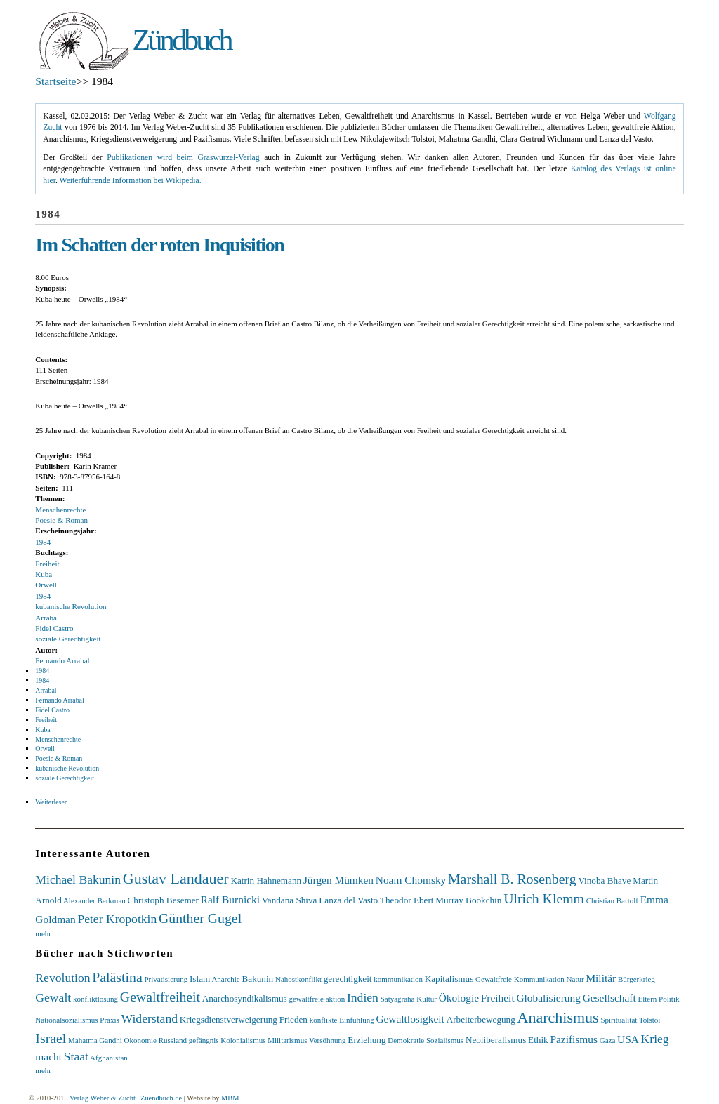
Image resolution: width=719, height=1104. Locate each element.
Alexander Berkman (94, 900)
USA (628, 1039)
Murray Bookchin (468, 900)
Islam (200, 978)
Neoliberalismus (496, 1040)
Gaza (608, 1040)
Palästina (117, 977)
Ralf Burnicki (230, 899)
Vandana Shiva (289, 900)
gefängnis (204, 1040)
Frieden (293, 1019)
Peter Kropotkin (117, 919)
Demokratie (406, 1040)
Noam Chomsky (411, 880)
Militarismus (287, 1040)
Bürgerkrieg (636, 979)
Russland (173, 1040)
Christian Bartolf (612, 900)
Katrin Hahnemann (265, 880)
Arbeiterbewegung (481, 1019)
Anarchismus (558, 1017)
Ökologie (459, 998)
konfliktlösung (95, 999)
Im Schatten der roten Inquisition (159, 244)
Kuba (43, 574)
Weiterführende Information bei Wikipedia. (131, 180)
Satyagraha (398, 999)
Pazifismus (574, 1039)
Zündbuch (182, 40)
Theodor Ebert (407, 900)
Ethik (538, 1040)
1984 (43, 542)
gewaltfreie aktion (317, 999)
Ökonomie (140, 1040)
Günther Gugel (200, 918)
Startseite (55, 81)
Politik (669, 999)
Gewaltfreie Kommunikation (520, 979)
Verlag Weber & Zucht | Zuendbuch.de (126, 1098)
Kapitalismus (449, 978)
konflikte (324, 1020)
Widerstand (149, 1018)
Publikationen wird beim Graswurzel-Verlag (183, 157)
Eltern (647, 999)
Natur (575, 979)
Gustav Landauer (176, 878)
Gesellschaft (609, 998)
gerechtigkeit (348, 978)
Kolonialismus (242, 1040)
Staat (76, 1056)
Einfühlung (356, 1020)
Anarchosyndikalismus (244, 998)
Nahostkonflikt (298, 979)
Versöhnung (327, 1040)
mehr (43, 933)
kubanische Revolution (70, 606)
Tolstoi (649, 1020)
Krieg (655, 1039)
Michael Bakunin (78, 879)
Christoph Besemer (163, 900)
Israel (50, 1038)
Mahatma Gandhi (95, 1040)
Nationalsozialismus (66, 1020)
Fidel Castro (54, 628)
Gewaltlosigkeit (410, 1019)
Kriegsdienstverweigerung (228, 1019)
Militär (601, 978)
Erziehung (366, 1040)
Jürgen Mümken (338, 880)
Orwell (46, 584)
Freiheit (47, 563)
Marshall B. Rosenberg (512, 878)
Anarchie (225, 979)
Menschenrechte (60, 509)
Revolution (62, 978)
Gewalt (53, 997)
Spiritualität (618, 1020)
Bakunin (257, 978)
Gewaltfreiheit (160, 996)
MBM (230, 1098)
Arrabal (47, 617)
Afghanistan (109, 1057)
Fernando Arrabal (62, 660)
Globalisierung (548, 998)
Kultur (426, 999)
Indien (362, 997)
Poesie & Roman (61, 520)
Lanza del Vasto (348, 900)
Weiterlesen (51, 802)
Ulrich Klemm (543, 898)
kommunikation (398, 979)
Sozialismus (444, 1040)
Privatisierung (165, 979)
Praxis (109, 1020)
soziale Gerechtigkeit (67, 638)
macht (48, 1057)
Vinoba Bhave (604, 880)
